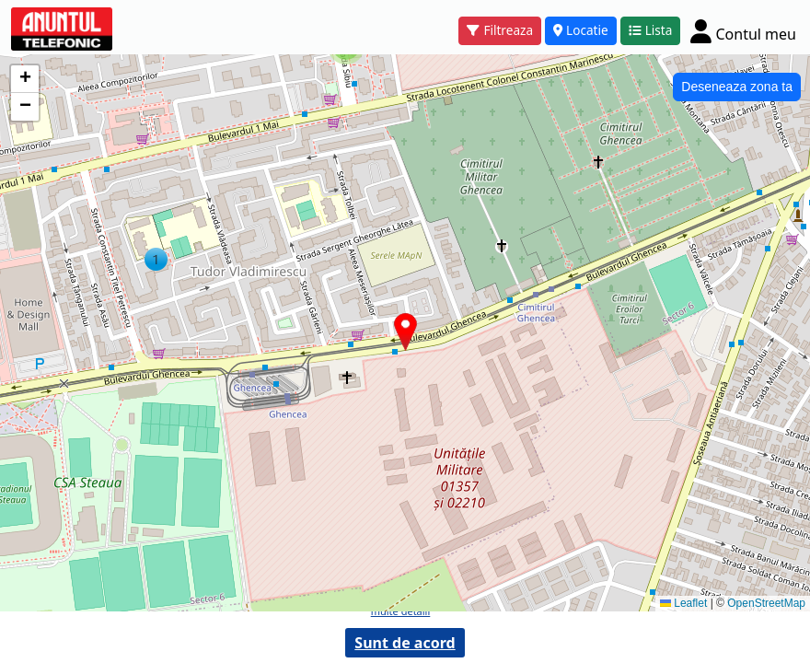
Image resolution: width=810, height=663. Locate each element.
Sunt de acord (404, 643)
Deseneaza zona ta (737, 86)
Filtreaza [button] (500, 30)
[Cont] (743, 31)
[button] (156, 259)
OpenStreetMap (766, 603)
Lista (651, 30)
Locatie (580, 30)
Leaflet (683, 603)
